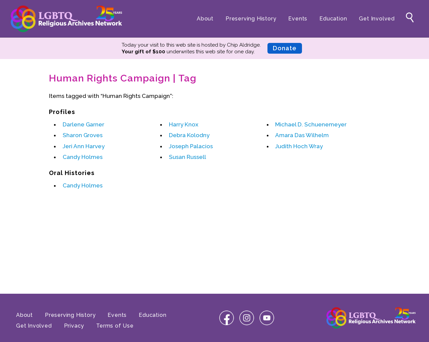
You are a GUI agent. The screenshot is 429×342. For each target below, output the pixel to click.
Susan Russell (187, 157)
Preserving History (251, 18)
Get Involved (377, 18)
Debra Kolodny (189, 135)
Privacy (74, 326)
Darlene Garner (83, 124)
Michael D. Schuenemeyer (311, 124)
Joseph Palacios (191, 146)
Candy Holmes (83, 157)
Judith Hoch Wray (299, 146)
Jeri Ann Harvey (84, 146)
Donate (285, 48)
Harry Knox (183, 124)
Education (333, 18)
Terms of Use (115, 326)
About (205, 18)
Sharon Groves (83, 135)
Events (297, 18)
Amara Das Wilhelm (302, 135)
